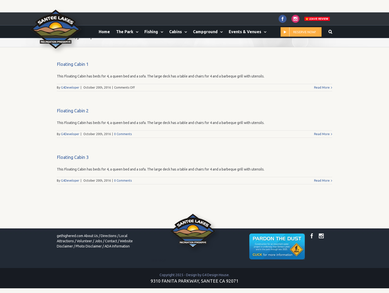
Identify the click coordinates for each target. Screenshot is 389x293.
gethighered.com (70, 257)
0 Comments (123, 154)
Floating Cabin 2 (73, 131)
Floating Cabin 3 (73, 177)
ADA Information (117, 267)
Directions (109, 257)
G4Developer (70, 108)
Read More (322, 108)
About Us (91, 257)
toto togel (158, 281)
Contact (111, 262)
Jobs (98, 262)
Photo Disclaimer (89, 267)
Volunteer (84, 262)
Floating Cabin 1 (73, 84)
